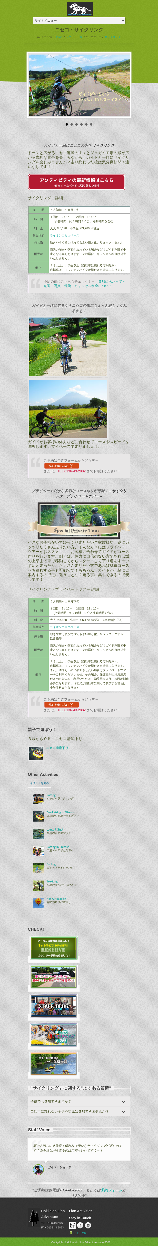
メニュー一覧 (74, 37)
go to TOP (77, 1233)
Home (58, 37)
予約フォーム (111, 1190)
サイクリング (113, 37)
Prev (34, 85)
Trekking (52, 881)
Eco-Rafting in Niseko (60, 812)
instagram (87, 1225)
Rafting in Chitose (58, 847)
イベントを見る (39, 783)
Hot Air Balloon (56, 898)
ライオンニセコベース (64, 235)
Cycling (51, 864)
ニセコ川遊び (55, 829)
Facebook (80, 1225)
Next (124, 85)
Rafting (51, 795)
